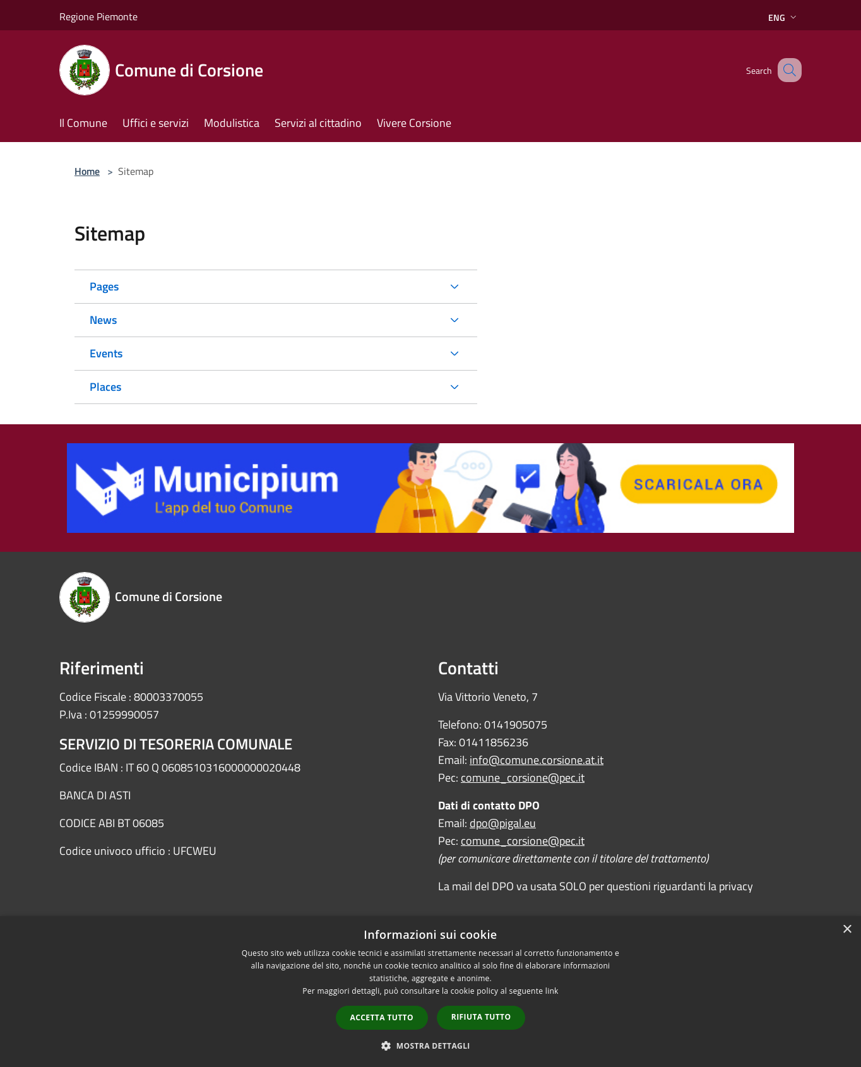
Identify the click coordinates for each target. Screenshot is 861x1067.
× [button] (847, 929)
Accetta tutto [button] (381, 1017)
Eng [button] (783, 17)
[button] (430, 1045)
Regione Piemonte (98, 16)
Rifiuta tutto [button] (481, 1016)
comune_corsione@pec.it (523, 777)
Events (106, 353)
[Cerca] (786, 70)
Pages (104, 286)
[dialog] (430, 991)
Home (87, 171)
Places (105, 386)
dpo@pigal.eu (503, 823)
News (103, 319)
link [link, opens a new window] (552, 991)
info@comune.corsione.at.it (536, 759)
